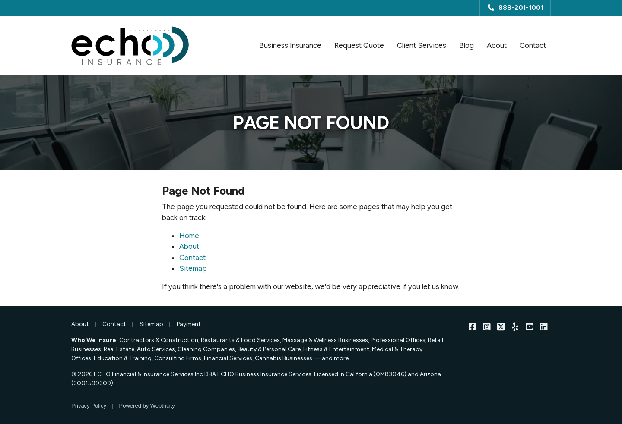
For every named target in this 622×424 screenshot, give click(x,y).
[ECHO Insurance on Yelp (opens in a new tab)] (515, 326)
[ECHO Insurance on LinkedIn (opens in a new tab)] (543, 326)
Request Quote (359, 45)
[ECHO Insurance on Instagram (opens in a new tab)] (486, 326)
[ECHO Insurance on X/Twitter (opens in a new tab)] (501, 326)
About (497, 45)
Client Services (421, 45)
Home (189, 235)
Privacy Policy (88, 405)
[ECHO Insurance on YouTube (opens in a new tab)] (529, 326)
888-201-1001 (515, 8)
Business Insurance (290, 45)
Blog (466, 45)
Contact (533, 45)
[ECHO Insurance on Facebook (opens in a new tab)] (472, 326)
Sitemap (193, 268)
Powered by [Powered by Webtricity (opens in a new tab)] (147, 405)
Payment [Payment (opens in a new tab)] (189, 324)
